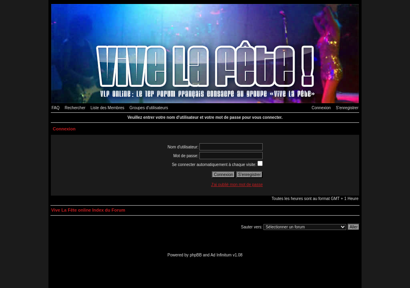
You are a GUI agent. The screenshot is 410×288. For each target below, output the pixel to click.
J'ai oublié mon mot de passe (237, 184)
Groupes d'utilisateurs (148, 108)
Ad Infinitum (221, 255)
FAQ (56, 108)
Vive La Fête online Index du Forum (88, 210)
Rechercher (75, 108)
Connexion (321, 108)
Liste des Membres (107, 108)
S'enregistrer (347, 108)
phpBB (196, 255)
